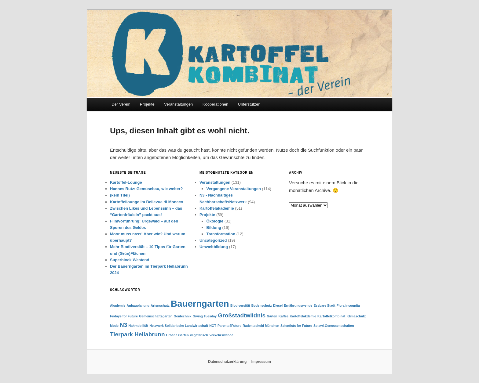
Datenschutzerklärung (227, 362)
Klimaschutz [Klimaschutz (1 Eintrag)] (356, 316)
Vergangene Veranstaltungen (233, 188)
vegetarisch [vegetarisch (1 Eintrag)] (199, 335)
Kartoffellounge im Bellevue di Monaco (146, 202)
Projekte (147, 104)
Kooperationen (216, 104)
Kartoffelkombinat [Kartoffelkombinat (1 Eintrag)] (331, 316)
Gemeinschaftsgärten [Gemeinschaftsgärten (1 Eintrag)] (155, 316)
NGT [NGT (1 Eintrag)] (212, 325)
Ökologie (214, 221)
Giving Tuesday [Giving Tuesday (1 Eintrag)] (205, 316)
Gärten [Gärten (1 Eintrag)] (272, 316)
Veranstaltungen (178, 104)
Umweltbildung (213, 246)
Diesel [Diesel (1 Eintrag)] (278, 305)
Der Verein (121, 104)
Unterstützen (249, 104)
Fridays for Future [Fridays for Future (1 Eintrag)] (124, 316)
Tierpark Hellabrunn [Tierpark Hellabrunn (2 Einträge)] (137, 334)
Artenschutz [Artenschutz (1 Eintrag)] (160, 305)
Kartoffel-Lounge (126, 182)
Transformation (220, 234)
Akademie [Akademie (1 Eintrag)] (117, 305)
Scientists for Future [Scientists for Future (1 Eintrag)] (296, 325)
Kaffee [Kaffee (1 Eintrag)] (284, 316)
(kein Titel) (120, 195)
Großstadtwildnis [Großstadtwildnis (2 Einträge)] (241, 315)
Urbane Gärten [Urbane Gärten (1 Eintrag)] (177, 335)
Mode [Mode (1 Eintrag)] (114, 325)
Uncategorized (213, 240)
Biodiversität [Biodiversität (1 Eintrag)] (240, 305)
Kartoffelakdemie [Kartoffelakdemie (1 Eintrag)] (303, 316)
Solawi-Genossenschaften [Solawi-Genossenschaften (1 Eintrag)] (333, 325)
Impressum (261, 362)
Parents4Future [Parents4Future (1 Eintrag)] (229, 325)
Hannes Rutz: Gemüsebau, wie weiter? (146, 188)
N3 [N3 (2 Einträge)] (123, 325)
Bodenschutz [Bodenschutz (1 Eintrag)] (261, 305)
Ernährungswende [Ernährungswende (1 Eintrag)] (298, 305)
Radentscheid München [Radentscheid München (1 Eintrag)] (261, 325)
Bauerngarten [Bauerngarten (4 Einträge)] (200, 303)
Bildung (213, 227)
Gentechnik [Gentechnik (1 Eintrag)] (183, 316)
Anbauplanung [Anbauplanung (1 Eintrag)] (138, 305)
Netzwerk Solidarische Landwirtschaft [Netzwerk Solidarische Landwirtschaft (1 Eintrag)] (178, 325)
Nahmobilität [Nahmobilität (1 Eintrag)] (138, 325)
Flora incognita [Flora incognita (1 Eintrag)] (348, 305)
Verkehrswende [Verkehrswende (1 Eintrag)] (221, 335)
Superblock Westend (129, 260)
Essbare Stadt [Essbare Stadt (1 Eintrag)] (324, 305)
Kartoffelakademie (216, 208)
